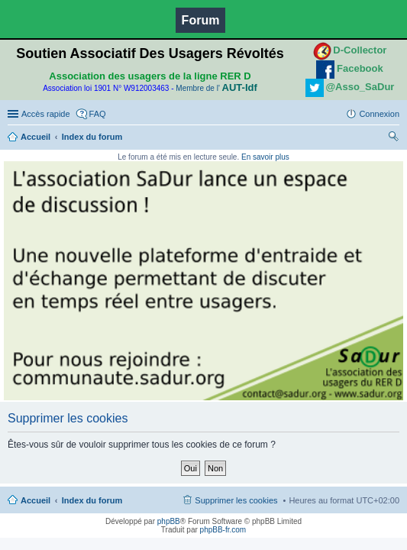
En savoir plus (265, 157)
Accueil (35, 136)
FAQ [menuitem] (97, 113)
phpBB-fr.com (223, 530)
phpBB (168, 521)
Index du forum (92, 136)
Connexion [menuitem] (379, 113)
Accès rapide (45, 113)
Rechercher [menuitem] (393, 138)
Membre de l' (216, 88)
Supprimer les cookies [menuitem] (236, 500)
